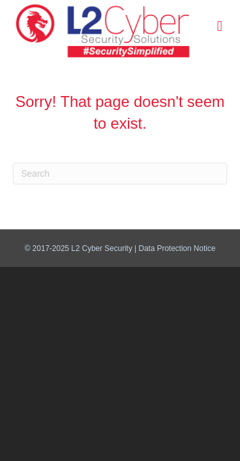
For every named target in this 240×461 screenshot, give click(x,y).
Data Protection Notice (177, 248)
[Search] (120, 173)
